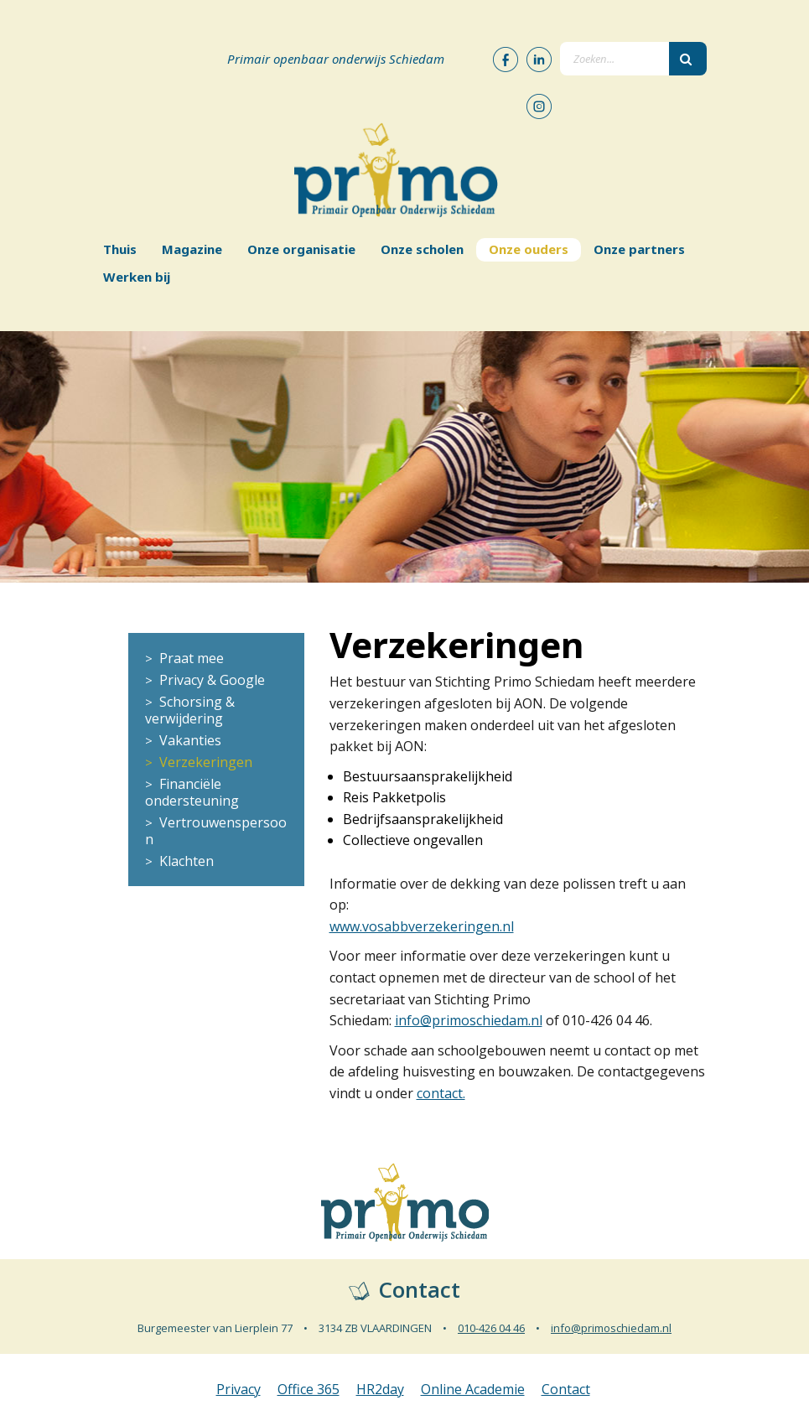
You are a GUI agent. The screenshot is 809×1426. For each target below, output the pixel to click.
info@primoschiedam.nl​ (468, 1020)
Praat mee (191, 658)
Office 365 (308, 1389)
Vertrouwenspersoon (216, 831)
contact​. (441, 1093)
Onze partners (639, 249)
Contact (566, 1389)
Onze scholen (422, 249)
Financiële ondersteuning (192, 792)
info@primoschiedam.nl (611, 1327)
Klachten (186, 861)
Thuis (120, 249)
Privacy (238, 1389)
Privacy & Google (212, 680)
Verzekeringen (205, 762)
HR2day (380, 1389)
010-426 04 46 (491, 1327)
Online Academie (473, 1389)
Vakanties (190, 740)
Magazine (192, 249)
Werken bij (136, 276)
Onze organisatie (301, 249)
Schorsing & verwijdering (190, 710)
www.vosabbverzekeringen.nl (421, 926)
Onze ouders (528, 249)
